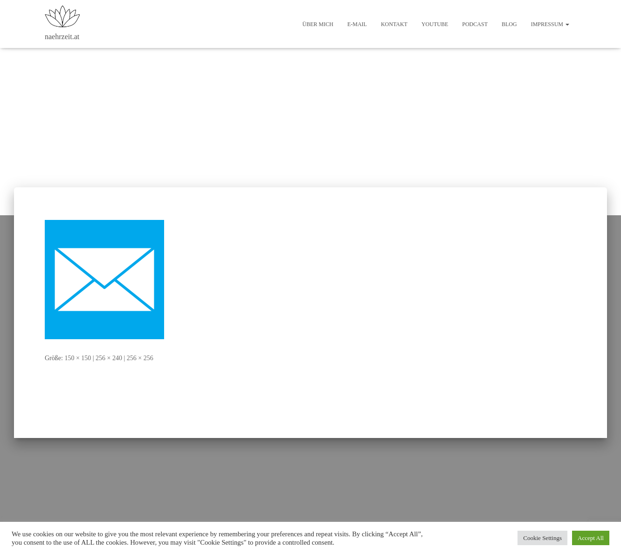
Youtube (434, 24)
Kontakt (394, 24)
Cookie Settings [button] (542, 537)
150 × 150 (77, 358)
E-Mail (357, 24)
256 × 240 (109, 358)
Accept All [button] (591, 537)
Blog (509, 24)
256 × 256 (140, 358)
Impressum (550, 24)
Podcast (475, 24)
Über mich (318, 24)
